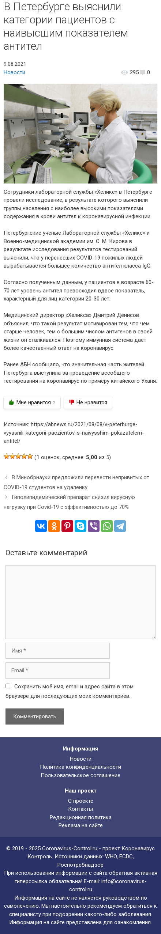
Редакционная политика (81, 817)
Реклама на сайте (81, 825)
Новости (14, 72)
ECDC (126, 856)
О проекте (80, 801)
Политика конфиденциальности (80, 767)
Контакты (80, 809)
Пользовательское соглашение (80, 775)
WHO (111, 856)
